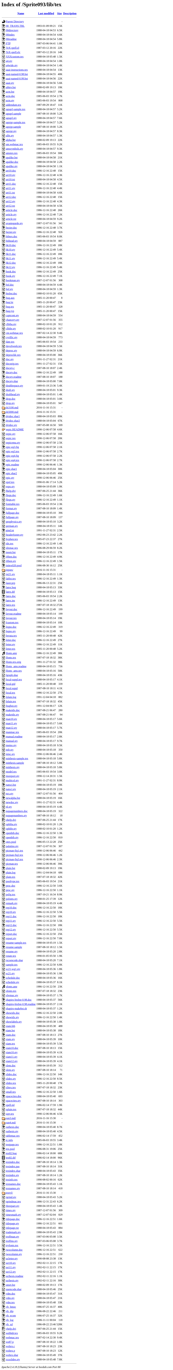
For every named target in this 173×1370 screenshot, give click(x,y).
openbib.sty (12, 837)
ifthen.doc (11, 556)
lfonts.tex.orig (13, 662)
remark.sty (11, 903)
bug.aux (10, 297)
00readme (11, 39)
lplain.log (11, 697)
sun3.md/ (11, 1118)
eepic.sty (10, 433)
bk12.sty (10, 267)
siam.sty (10, 1039)
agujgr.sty (11, 131)
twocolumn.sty (14, 1254)
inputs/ (9, 569)
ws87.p (10, 1341)
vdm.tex (10, 1302)
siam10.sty (12, 1052)
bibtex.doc (11, 236)
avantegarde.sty (14, 223)
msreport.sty (12, 776)
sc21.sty (10, 973)
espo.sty (10, 486)
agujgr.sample (13, 126)
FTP (8, 43)
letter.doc (11, 640)
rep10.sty (11, 912)
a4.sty (9, 61)
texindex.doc (13, 1162)
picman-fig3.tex (14, 859)
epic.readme (12, 464)
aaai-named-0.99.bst (17, 78)
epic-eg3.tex (12, 451)
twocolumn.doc (14, 1249)
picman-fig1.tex (14, 850)
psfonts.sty (12, 898)
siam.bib (10, 1026)
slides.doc (11, 1074)
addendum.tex (13, 104)
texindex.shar (13, 1170)
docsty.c (10, 368)
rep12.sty (11, 929)
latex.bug (11, 587)
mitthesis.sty (12, 767)
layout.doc (11, 609)
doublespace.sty (14, 385)
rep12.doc (11, 925)
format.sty (11, 508)
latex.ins (10, 600)
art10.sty (10, 175)
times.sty (11, 1210)
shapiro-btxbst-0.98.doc (19, 999)
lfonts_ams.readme (16, 666)
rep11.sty (11, 920)
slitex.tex (11, 1087)
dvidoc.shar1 (13, 416)
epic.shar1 (11, 469)
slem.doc (11, 1065)
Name (20, 13)
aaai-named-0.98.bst (17, 74)
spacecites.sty (13, 1100)
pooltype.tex (12, 881)
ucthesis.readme (14, 1276)
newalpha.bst (13, 798)
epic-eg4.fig (12, 455)
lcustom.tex (12, 622)
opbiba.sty (11, 824)
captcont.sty (12, 315)
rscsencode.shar (14, 960)
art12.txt (10, 205)
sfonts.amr (11, 986)
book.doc (11, 271)
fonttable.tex (12, 504)
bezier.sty (11, 232)
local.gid (10, 683)
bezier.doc (11, 227)
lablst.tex (11, 578)
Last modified (46, 13)
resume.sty (12, 951)
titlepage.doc (13, 1219)
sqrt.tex (10, 1113)
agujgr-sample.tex (15, 122)
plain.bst (10, 868)
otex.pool (11, 841)
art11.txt (10, 192)
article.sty (11, 214)
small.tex (11, 1091)
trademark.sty (13, 1232)
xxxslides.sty (13, 1359)
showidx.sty (12, 1017)
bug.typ (10, 311)
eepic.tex (11, 438)
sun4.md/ (11, 1122)
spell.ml (10, 1105)
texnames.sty (13, 1188)
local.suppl (12, 688)
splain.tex (11, 1109)
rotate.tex (11, 955)
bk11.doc (11, 254)
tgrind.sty (11, 1197)
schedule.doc (13, 977)
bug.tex (10, 306)
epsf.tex (10, 482)
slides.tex (11, 1083)
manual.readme (14, 736)
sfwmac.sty (12, 995)
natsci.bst (11, 784)
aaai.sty (10, 82)
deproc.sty (11, 350)
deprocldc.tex (13, 354)
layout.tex (11, 618)
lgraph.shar (12, 675)
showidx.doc (13, 1012)
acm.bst (10, 91)
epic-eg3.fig (12, 447)
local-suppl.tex (14, 679)
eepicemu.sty (13, 442)
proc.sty (10, 890)
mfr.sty (10, 749)
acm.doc (10, 96)
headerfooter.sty (14, 534)
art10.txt (10, 179)
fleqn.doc (11, 495)
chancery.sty (12, 319)
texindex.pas (12, 1166)
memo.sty (11, 745)
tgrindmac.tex (13, 1201)
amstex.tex (12, 153)
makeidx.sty (12, 714)
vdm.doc (10, 1293)
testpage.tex (12, 1144)
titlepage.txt (12, 1227)
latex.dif (10, 591)
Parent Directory (15, 21)
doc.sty (10, 359)
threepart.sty (12, 1205)
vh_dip (9, 1311)
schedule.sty (12, 982)
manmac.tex (12, 732)
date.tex (10, 341)
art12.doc (11, 197)
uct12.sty (11, 1271)
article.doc (11, 210)
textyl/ (9, 1192)
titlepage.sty (12, 1223)
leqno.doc (11, 626)
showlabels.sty (14, 1021)
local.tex (10, 692)
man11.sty (11, 723)
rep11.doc (11, 916)
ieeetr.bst (11, 552)
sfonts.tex (11, 991)
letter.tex (10, 648)
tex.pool (10, 1148)
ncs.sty (9, 793)
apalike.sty (12, 166)
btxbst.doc (11, 293)
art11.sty (10, 188)
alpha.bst (11, 140)
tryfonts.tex (12, 1245)
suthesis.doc (12, 1127)
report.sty (11, 938)
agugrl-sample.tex (15, 109)
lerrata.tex (11, 635)
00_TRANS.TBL (15, 25)
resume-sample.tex (16, 942)
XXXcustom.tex (14, 56)
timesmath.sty (13, 1214)
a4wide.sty (12, 65)
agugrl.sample (13, 113)
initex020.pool (14, 565)
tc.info (9, 1140)
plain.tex (10, 876)
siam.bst (10, 1030)
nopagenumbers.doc (17, 811)
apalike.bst (12, 157)
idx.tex (9, 543)
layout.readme (13, 613)
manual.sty (12, 740)
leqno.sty (11, 631)
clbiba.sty (11, 324)
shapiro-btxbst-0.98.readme (21, 1004)
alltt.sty (10, 135)
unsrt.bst (10, 1284)
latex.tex (10, 605)
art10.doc (11, 170)
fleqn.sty (10, 499)
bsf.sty (9, 289)
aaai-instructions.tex (17, 69)
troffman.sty (12, 1236)
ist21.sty (10, 574)
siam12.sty (12, 1061)
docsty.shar (12, 381)
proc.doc (10, 885)
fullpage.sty (12, 517)
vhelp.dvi (11, 1328)
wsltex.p (10, 1350)
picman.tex (12, 863)
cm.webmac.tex (14, 333)
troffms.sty (12, 1241)
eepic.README (15, 429)
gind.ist (10, 530)
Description (70, 13)
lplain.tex (11, 701)
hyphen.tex (12, 539)
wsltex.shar (12, 1355)
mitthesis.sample (15, 762)
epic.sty (10, 477)
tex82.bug (11, 1153)
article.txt (11, 218)
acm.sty (10, 100)
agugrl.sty (11, 118)
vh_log (9, 1320)
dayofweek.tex (14, 346)
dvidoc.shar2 (13, 420)
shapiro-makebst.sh (16, 1008)
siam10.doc (12, 1048)
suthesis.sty (12, 1131)
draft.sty (10, 390)
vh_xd (9, 1324)
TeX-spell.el (12, 47)
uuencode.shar (13, 1289)
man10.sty (11, 719)
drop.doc (10, 398)
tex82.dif (11, 1157)
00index (10, 34)
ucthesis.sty (12, 1280)
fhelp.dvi (11, 490)
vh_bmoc (11, 1306)
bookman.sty (13, 280)
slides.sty (11, 1078)
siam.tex (10, 1043)
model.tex (11, 771)
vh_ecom (11, 1315)
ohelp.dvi (11, 819)
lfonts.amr (11, 653)
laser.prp (10, 583)
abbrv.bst (11, 87)
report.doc (11, 934)
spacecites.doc (13, 1096)
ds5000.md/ (12, 411)
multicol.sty (12, 780)
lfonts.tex (11, 657)
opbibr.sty (11, 828)
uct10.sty (11, 1263)
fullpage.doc (12, 512)
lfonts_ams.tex (14, 670)
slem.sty (10, 1069)
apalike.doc (12, 161)
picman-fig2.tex (14, 855)
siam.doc (11, 1034)
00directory (12, 30)
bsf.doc (10, 284)
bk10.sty (10, 249)
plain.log (10, 872)
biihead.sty (12, 240)
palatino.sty (12, 846)
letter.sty (10, 644)
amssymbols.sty (14, 148)
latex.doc (11, 596)
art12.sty (10, 201)
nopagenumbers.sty (16, 815)
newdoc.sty (12, 802)
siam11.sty (11, 1056)
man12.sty (11, 727)
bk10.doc (11, 245)
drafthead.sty (13, 394)
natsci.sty (11, 789)
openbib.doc (12, 833)
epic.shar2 (11, 473)
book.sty (10, 276)
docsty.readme (13, 376)
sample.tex (12, 964)
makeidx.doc (13, 710)
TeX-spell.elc (13, 52)
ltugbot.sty (11, 705)
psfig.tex (10, 894)
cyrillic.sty (11, 337)
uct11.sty (11, 1267)
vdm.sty (10, 1298)
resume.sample (14, 947)
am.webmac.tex (14, 144)
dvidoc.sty (11, 425)
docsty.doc (11, 372)
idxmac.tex (12, 547)
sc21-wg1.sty (13, 969)
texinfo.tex (12, 1179)
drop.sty (10, 403)
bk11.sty (10, 258)
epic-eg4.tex (12, 460)
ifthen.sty (11, 561)
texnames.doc (13, 1184)
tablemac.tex (13, 1135)
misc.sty (10, 754)
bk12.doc (11, 262)
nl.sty (9, 806)
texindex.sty (12, 1175)
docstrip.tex (12, 363)
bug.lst (9, 302)
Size (59, 13)
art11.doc (11, 183)
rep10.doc (11, 907)
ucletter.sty (12, 1258)
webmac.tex (12, 1337)
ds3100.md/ (12, 407)
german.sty (12, 526)
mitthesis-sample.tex (17, 758)
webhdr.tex (12, 1333)
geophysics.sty (14, 521)
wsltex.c (10, 1346)
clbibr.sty (11, 328)
